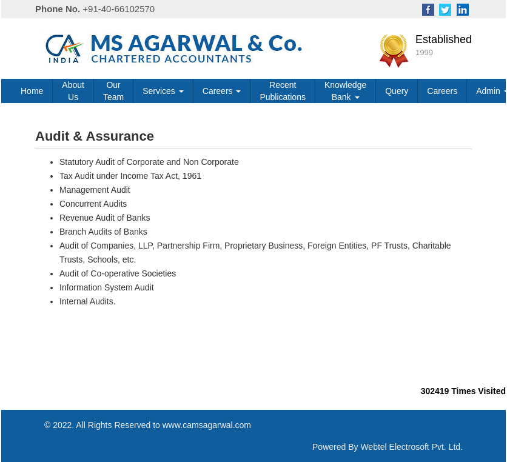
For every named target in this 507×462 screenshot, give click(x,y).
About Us (73, 91)
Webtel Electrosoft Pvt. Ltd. (411, 447)
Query (396, 91)
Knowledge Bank (345, 91)
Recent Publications (283, 91)
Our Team (113, 91)
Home (32, 91)
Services (163, 91)
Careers (222, 91)
